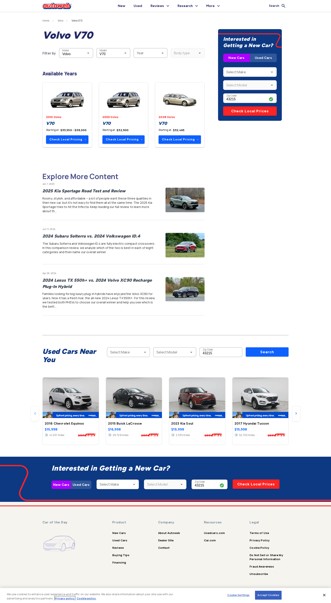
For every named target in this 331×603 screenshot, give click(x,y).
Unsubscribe (259, 574)
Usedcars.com (214, 533)
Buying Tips (120, 555)
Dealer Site (166, 540)
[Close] (324, 595)
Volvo (61, 20)
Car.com (210, 540)
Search (267, 352)
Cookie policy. (86, 598)
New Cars (236, 58)
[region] (165, 595)
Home (45, 20)
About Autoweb (169, 533)
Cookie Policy (259, 548)
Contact (164, 548)
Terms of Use (259, 533)
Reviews (118, 548)
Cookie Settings (238, 595)
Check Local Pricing (67, 139)
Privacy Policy (260, 540)
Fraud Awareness (262, 566)
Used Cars (263, 58)
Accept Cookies (268, 595)
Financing (119, 562)
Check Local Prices (250, 111)
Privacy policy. (65, 598)
